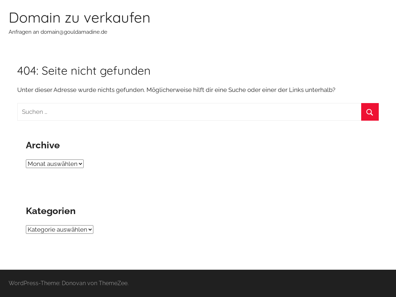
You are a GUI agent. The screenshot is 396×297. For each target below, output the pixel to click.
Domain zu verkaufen (79, 17)
